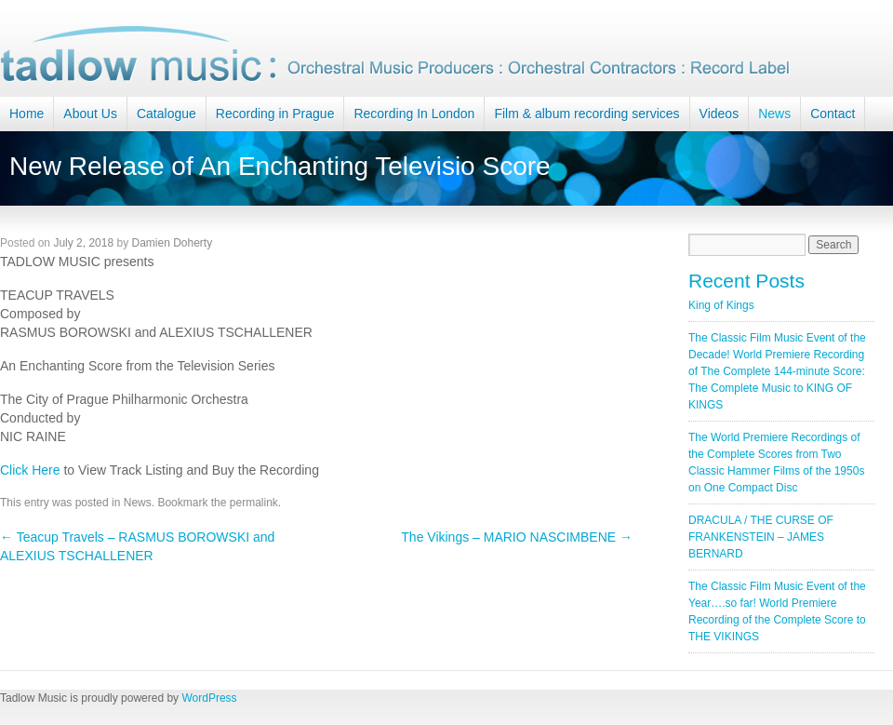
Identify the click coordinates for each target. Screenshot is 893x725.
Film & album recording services (586, 113)
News (774, 113)
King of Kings (721, 305)
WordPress (208, 698)
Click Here (30, 470)
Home (26, 113)
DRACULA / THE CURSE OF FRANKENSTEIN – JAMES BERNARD (760, 537)
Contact (832, 113)
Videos (720, 113)
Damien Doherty (171, 242)
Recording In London (413, 113)
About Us (90, 113)
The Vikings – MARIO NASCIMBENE (517, 537)
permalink (254, 502)
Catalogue (166, 113)
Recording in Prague (275, 113)
